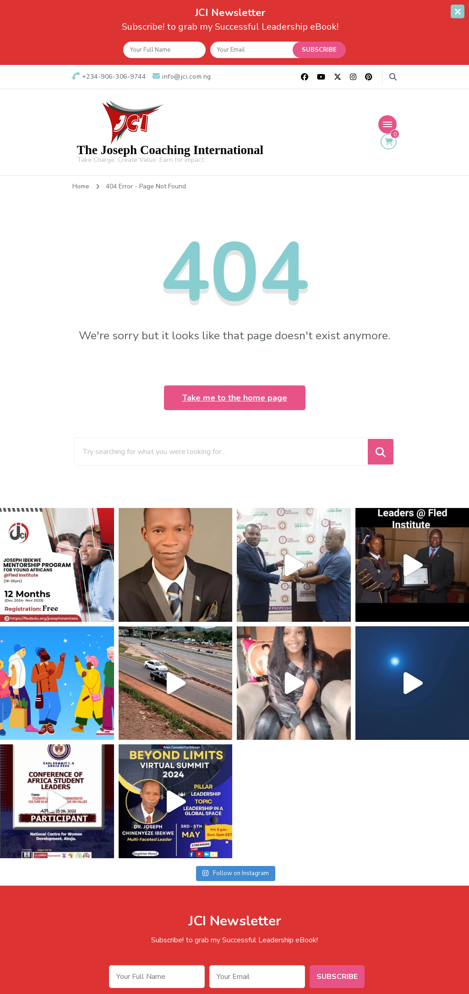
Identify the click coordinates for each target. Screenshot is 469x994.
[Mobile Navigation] (387, 124)
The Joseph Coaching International (170, 150)
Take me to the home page (234, 397)
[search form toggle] (393, 77)
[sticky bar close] (457, 11)
